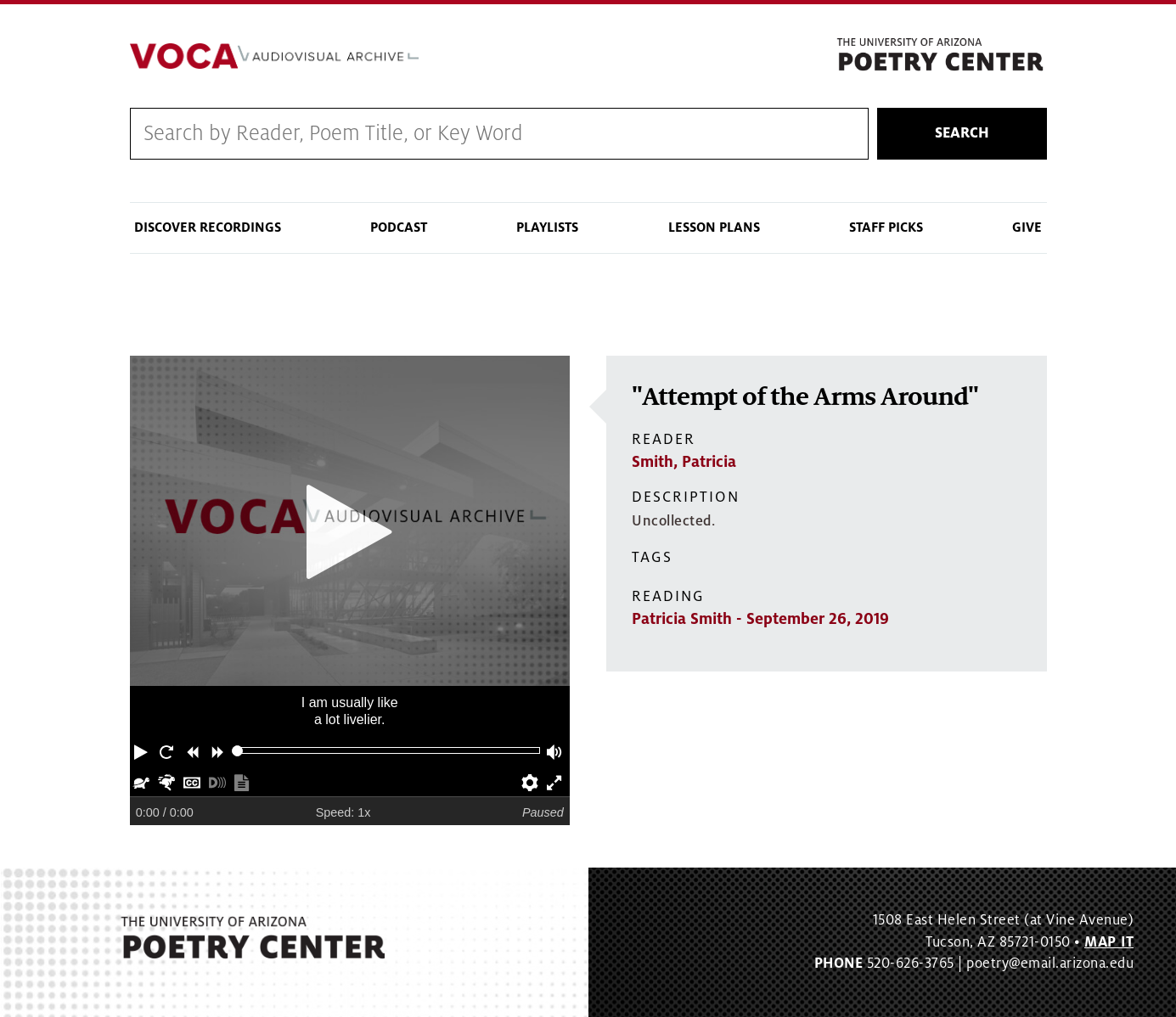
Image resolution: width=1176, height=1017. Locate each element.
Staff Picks (886, 227)
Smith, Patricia (684, 461)
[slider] (237, 750)
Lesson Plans (714, 227)
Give (1027, 227)
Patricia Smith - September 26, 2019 (760, 618)
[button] (142, 750)
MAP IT (1109, 942)
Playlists (547, 227)
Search (962, 133)
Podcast (398, 227)
